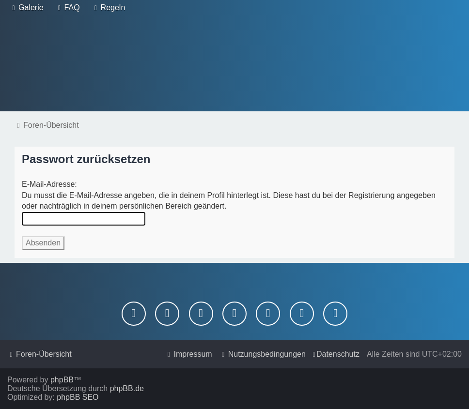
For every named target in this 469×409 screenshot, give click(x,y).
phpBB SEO (77, 397)
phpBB (62, 380)
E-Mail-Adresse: (49, 184)
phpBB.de (127, 388)
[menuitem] (26, 8)
